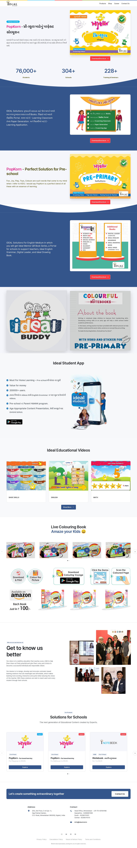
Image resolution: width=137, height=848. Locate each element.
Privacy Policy (42, 839)
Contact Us (125, 3)
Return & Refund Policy (74, 839)
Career (116, 3)
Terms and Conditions (92, 839)
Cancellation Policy (56, 839)
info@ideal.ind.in (80, 822)
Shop (110, 3)
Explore (25, 767)
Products (102, 3)
